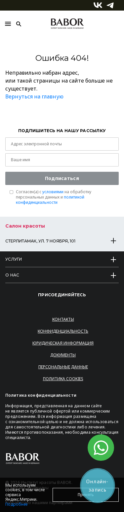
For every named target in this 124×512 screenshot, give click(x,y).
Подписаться (62, 178)
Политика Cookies (63, 379)
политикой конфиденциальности (50, 199)
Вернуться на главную (34, 96)
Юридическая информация (63, 343)
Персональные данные (63, 367)
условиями (52, 192)
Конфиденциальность (63, 331)
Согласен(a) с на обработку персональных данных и (53, 197)
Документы (63, 355)
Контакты (63, 319)
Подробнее (16, 504)
